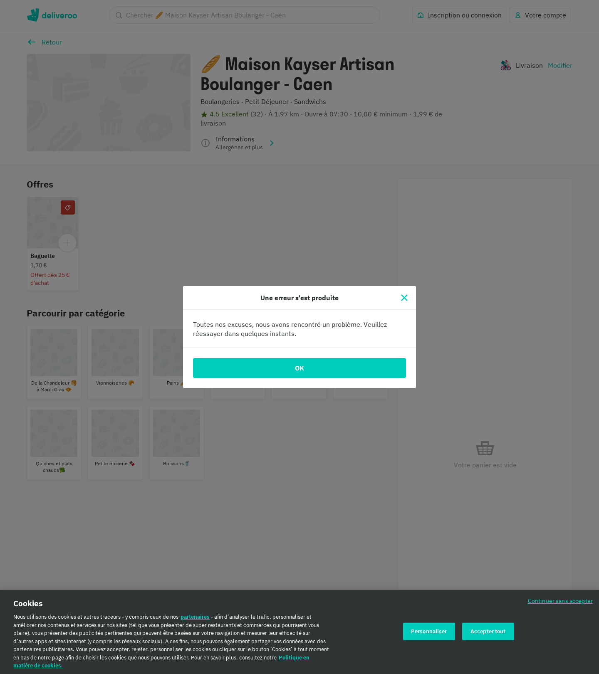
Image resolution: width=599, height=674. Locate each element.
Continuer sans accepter (560, 601)
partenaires (195, 617)
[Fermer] (404, 298)
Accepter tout (488, 631)
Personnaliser (429, 631)
